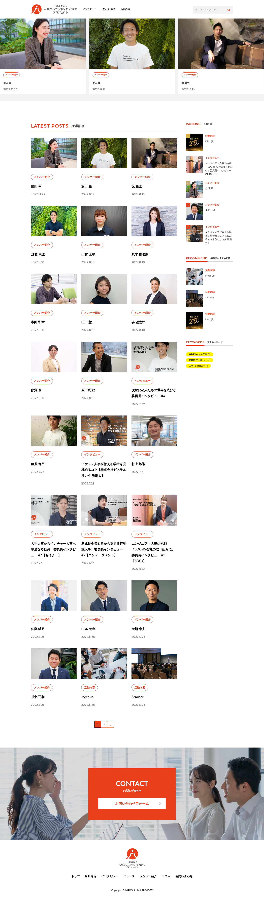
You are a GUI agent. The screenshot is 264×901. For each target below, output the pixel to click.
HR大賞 (209, 141)
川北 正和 (38, 697)
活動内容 (127, 9)
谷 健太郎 (138, 322)
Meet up (87, 697)
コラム (166, 876)
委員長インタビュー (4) (199, 360)
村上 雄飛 (138, 464)
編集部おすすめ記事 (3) (199, 354)
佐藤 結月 (38, 629)
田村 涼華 (88, 254)
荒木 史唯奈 (139, 254)
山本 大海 (88, 629)
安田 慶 (97, 84)
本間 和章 (38, 322)
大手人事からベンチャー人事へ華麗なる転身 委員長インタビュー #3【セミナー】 (53, 549)
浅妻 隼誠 (38, 254)
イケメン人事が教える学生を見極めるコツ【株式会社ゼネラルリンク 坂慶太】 (103, 470)
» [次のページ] (110, 725)
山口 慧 (86, 322)
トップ (75, 876)
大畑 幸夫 (138, 629)
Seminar (137, 697)
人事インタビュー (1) (198, 366)
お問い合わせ (184, 876)
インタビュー (92, 9)
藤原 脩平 (38, 464)
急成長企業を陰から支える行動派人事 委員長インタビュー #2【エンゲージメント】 (103, 549)
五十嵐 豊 (88, 390)
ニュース (129, 876)
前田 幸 (8, 84)
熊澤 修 (36, 390)
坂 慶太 (187, 84)
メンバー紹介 (111, 9)
